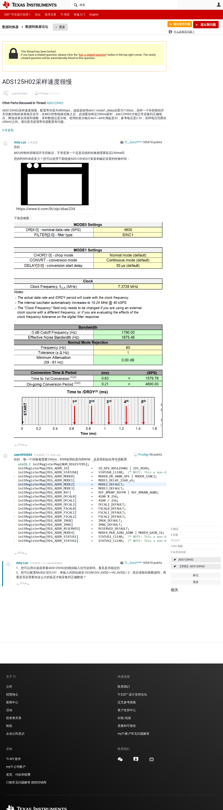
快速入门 (79, 14)
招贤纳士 (12, 694)
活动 (9, 710)
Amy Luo (20, 142)
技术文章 (50, 14)
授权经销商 (38, 782)
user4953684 (19, 93)
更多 (62, 27)
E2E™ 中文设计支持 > (17, 14)
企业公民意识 (15, 733)
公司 (9, 686)
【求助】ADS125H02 (191, 566)
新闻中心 (12, 702)
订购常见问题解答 (18, 782)
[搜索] (124, 5)
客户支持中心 (127, 710)
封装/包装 (124, 718)
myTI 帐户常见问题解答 (133, 733)
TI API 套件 (13, 759)
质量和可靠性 (127, 725)
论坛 (38, 14)
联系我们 (124, 686)
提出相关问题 (180, 24)
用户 (218, 4)
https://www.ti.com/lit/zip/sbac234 (45, 209)
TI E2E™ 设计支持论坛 (132, 694)
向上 (16, 446)
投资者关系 (13, 718)
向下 (26, 446)
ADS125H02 (185, 559)
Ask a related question (92, 54)
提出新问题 (208, 24)
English (94, 14)
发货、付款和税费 (18, 774)
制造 (9, 725)
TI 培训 (65, 14)
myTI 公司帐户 (16, 766)
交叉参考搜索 (127, 702)
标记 (196, 575)
